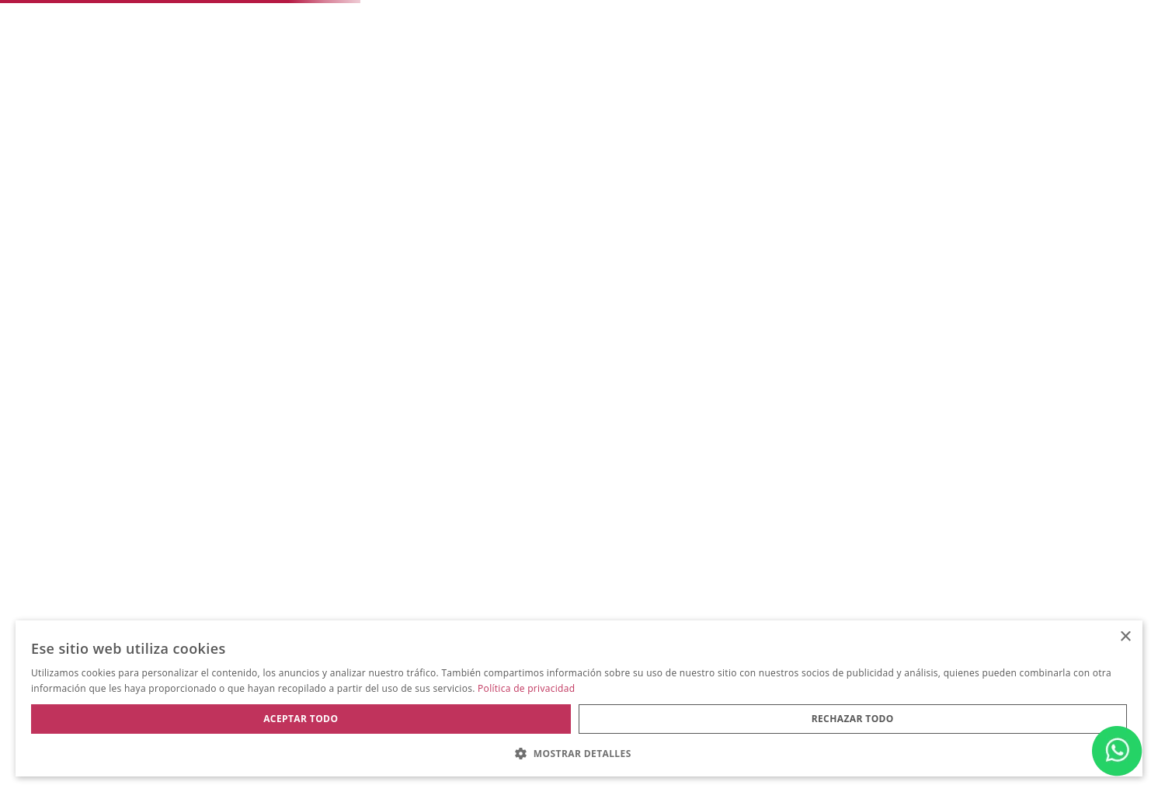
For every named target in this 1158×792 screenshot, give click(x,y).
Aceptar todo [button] (300, 718)
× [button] (1125, 637)
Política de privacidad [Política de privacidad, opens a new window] (526, 688)
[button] (579, 752)
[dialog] (579, 698)
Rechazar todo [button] (853, 718)
